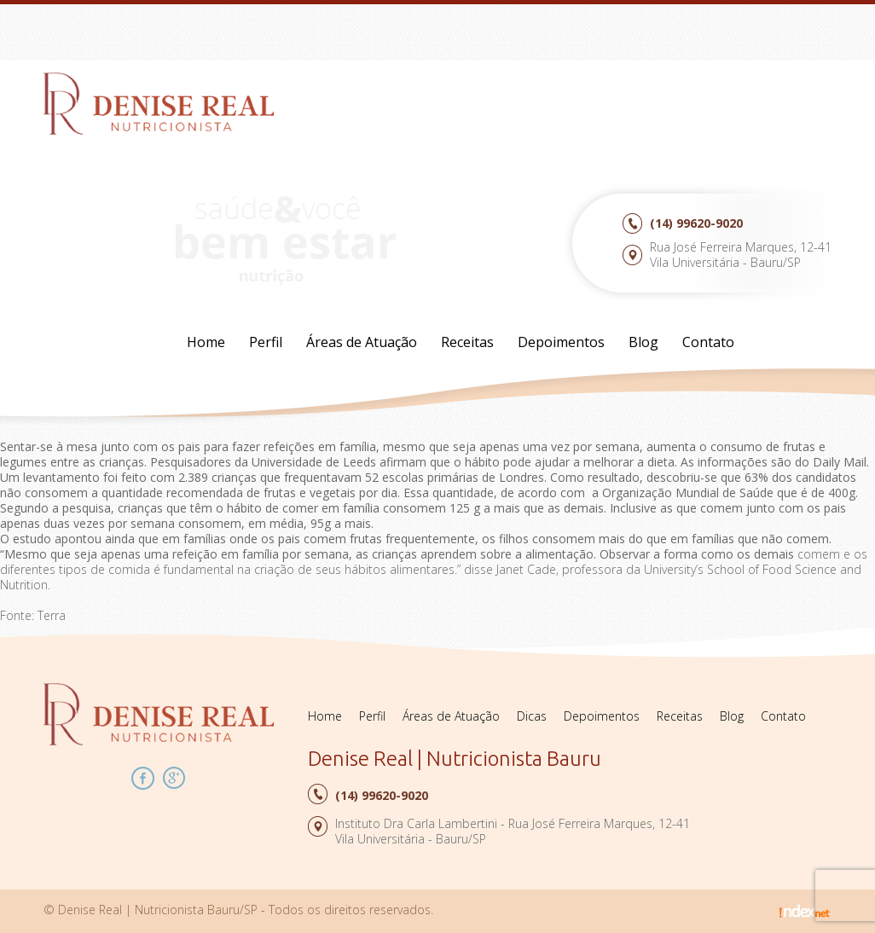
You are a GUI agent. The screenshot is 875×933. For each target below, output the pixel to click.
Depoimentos (561, 342)
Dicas (532, 716)
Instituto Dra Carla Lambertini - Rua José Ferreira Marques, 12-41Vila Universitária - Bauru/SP (512, 831)
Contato (708, 342)
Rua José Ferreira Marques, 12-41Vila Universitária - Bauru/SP (741, 254)
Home (206, 342)
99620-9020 (696, 223)
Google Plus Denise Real (174, 778)
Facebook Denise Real (142, 778)
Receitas (467, 342)
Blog (643, 342)
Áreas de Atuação (361, 342)
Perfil (265, 342)
